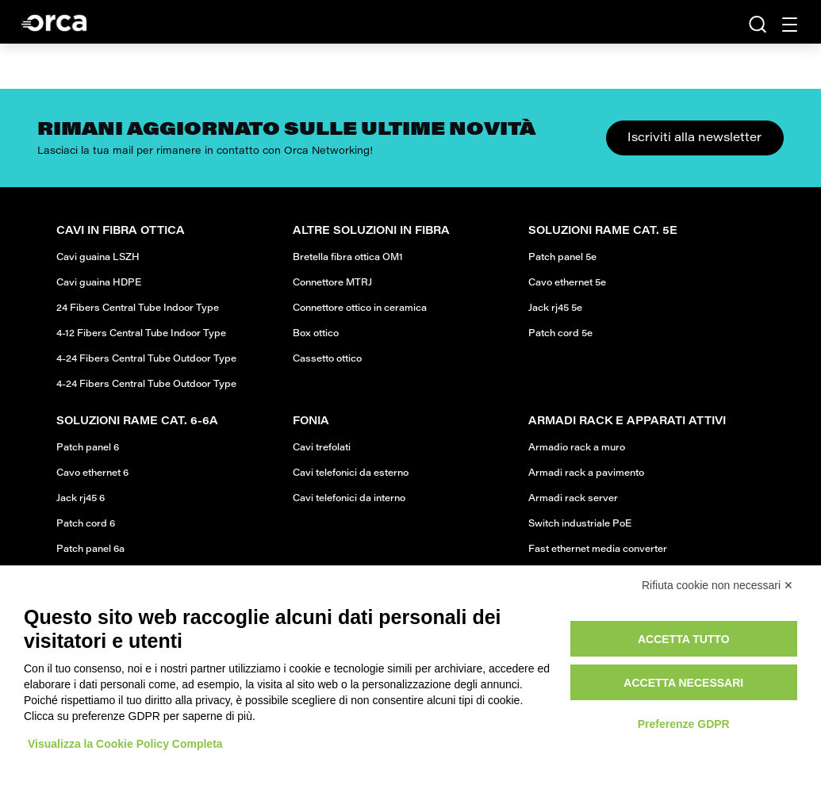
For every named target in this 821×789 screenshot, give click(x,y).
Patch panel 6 (87, 448)
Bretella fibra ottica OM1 (348, 257)
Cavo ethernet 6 (92, 473)
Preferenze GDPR (684, 724)
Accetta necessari (683, 682)
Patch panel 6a (90, 549)
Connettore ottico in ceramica (360, 308)
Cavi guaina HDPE (98, 283)
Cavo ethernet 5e (567, 283)
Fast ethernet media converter (597, 549)
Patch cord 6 (85, 524)
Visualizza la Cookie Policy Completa (125, 743)
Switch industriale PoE (579, 524)
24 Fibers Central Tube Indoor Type (137, 308)
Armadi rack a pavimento (586, 473)
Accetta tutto (684, 639)
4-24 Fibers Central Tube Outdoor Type (146, 359)
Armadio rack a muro (576, 448)
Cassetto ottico (327, 359)
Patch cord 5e (560, 334)
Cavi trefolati (322, 448)
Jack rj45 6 (80, 499)
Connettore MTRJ (332, 283)
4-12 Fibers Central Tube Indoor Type (141, 334)
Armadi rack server (573, 499)
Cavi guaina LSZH (98, 257)
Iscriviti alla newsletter (694, 138)
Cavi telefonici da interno (349, 499)
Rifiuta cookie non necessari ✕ (717, 585)
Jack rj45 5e (555, 308)
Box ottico (316, 334)
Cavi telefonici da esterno (351, 473)
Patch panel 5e (562, 257)
